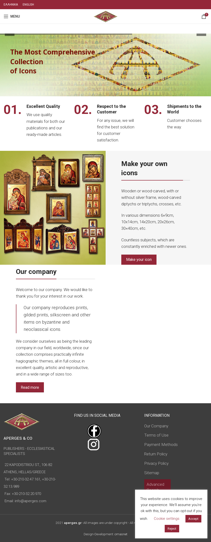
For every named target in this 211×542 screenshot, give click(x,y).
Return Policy (155, 454)
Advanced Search (155, 487)
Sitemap (151, 472)
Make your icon (139, 259)
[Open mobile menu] (11, 16)
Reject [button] (172, 528)
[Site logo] (105, 16)
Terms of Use (156, 435)
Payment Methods (161, 444)
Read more (30, 387)
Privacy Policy (156, 463)
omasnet (121, 534)
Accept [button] (193, 519)
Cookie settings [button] (166, 518)
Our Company (156, 426)
